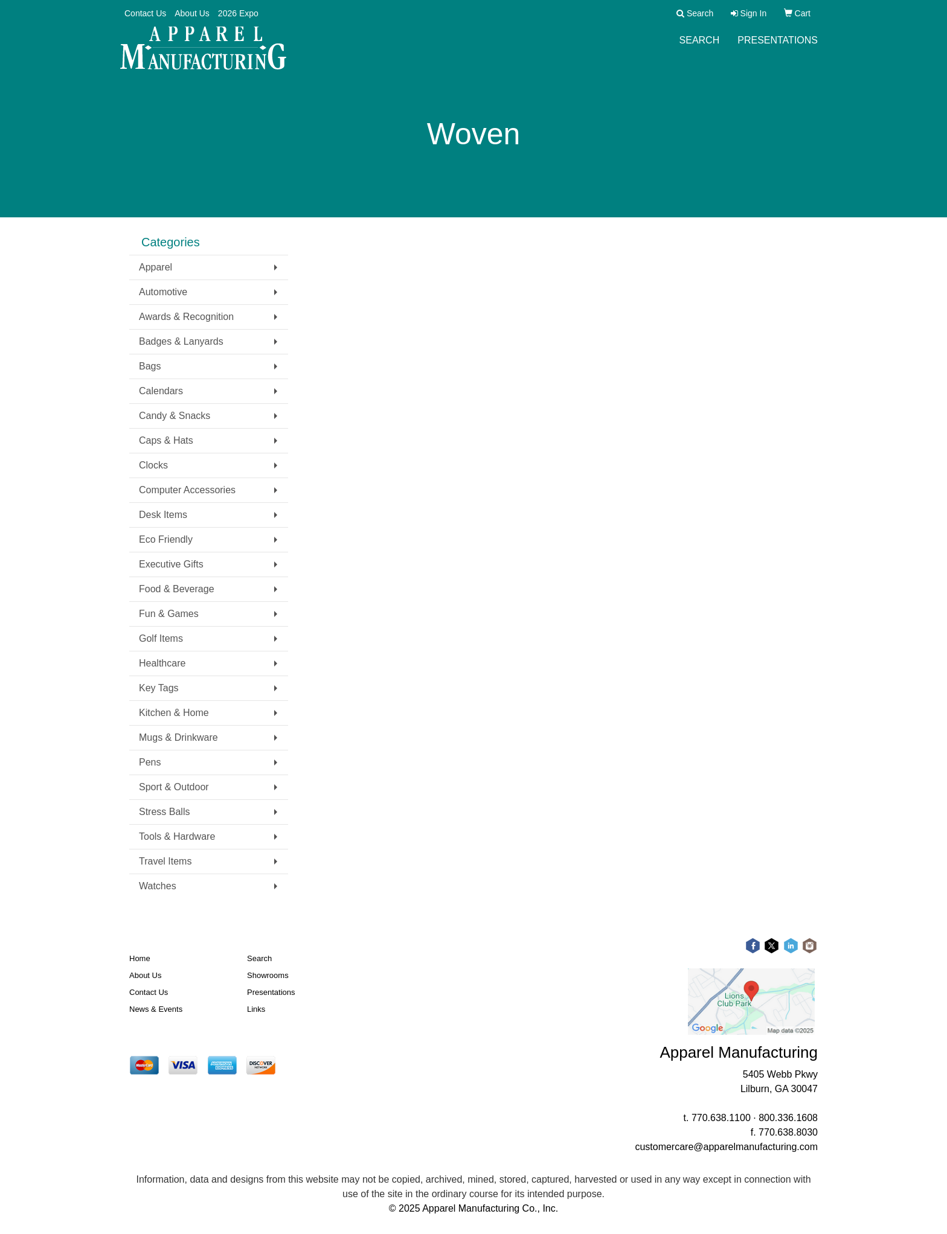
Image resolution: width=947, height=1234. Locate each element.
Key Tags (159, 688)
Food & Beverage (176, 589)
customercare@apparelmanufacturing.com (726, 1147)
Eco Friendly (166, 539)
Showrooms (268, 975)
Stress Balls (164, 812)
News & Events (155, 1009)
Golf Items (161, 638)
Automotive (163, 292)
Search (699, 48)
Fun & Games (169, 614)
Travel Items (165, 861)
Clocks (153, 465)
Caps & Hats (166, 440)
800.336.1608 (788, 1118)
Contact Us (145, 13)
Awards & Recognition (186, 317)
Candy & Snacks (174, 416)
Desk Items (163, 515)
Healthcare (162, 663)
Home (139, 958)
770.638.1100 (721, 1118)
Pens (150, 762)
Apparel (155, 267)
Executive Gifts (171, 564)
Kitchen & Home (174, 713)
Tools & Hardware (177, 836)
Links (256, 1009)
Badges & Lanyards (181, 341)
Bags (150, 366)
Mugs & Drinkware (178, 737)
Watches (157, 886)
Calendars (161, 391)
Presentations (777, 48)
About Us (192, 13)
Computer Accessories (187, 490)
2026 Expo (238, 13)
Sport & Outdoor (174, 787)
